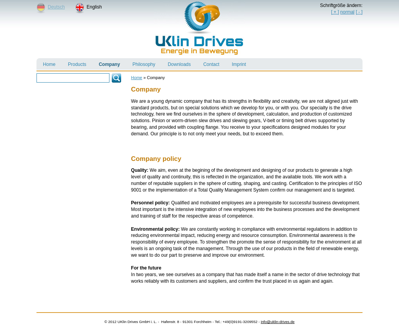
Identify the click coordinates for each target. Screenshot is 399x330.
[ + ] (335, 12)
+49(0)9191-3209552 (239, 322)
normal (347, 12)
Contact (208, 62)
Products (73, 62)
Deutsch (56, 7)
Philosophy (140, 62)
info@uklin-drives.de (278, 322)
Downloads (176, 62)
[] (359, 12)
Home (46, 62)
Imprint (235, 62)
